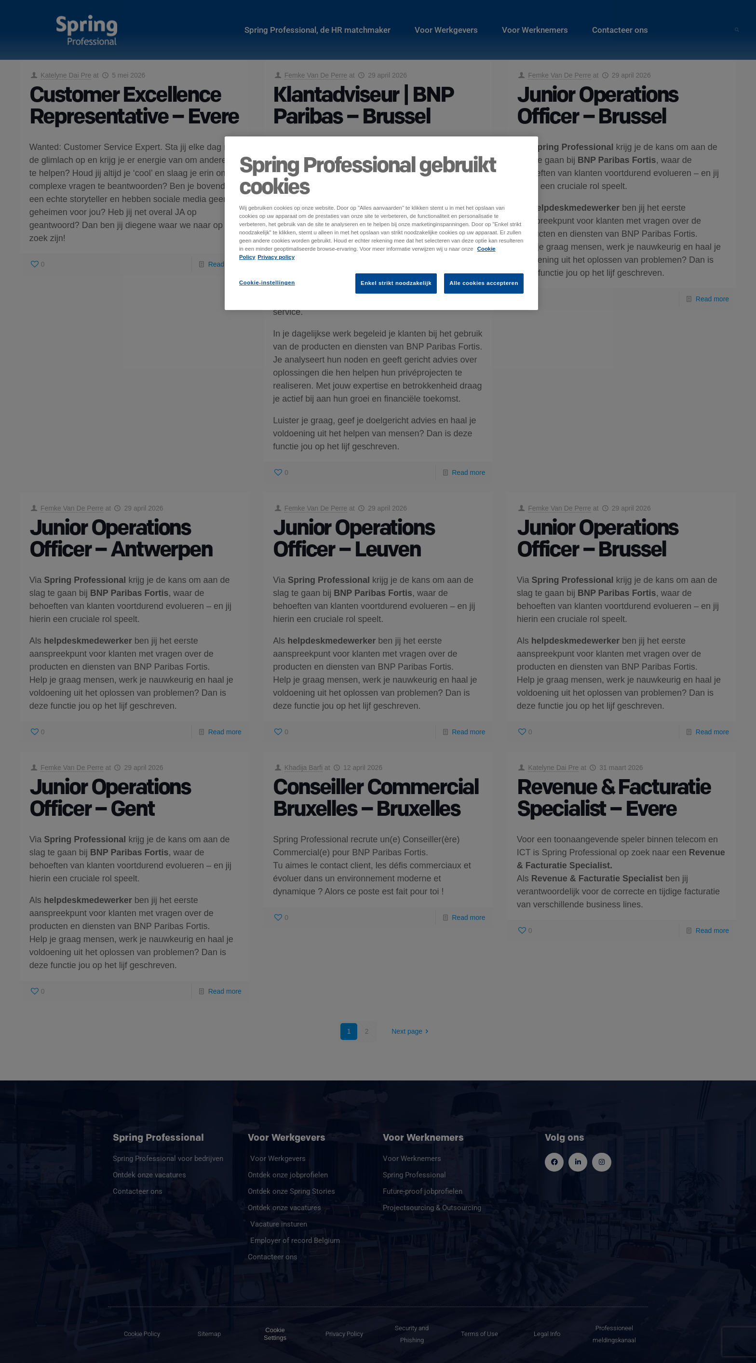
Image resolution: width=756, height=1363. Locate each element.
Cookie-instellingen (267, 282)
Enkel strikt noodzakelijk (396, 283)
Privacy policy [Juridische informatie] (276, 257)
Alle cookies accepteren (483, 283)
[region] (381, 223)
